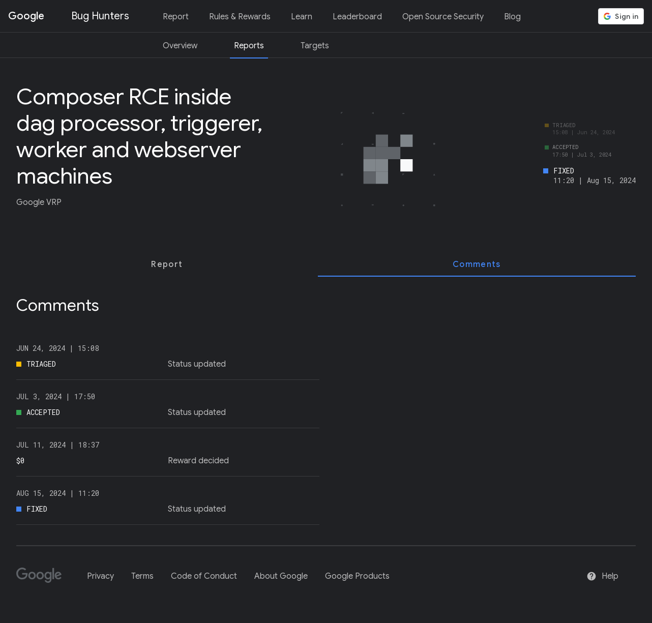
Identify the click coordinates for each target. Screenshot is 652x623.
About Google (281, 576)
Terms (142, 576)
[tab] (167, 264)
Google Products (357, 576)
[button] (621, 16)
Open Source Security (443, 17)
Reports (249, 46)
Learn (301, 17)
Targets (315, 46)
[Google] (43, 579)
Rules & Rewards (240, 17)
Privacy (100, 576)
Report (176, 17)
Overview (180, 46)
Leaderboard (357, 17)
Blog (512, 17)
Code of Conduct (204, 576)
